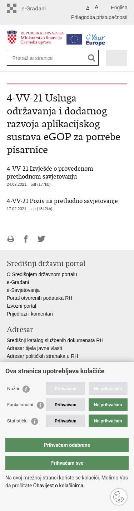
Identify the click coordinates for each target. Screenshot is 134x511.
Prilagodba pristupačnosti (99, 17)
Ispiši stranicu (10, 239)
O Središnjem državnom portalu (42, 274)
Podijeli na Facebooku (26, 239)
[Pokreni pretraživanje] (91, 58)
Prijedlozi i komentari (30, 314)
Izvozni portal (21, 306)
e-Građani (18, 282)
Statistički (17, 421)
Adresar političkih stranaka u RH (42, 356)
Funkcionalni (20, 404)
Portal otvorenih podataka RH (40, 298)
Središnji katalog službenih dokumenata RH (55, 340)
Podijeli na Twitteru (41, 239)
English (119, 7)
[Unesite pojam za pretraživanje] (38, 58)
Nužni (13, 388)
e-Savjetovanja (23, 290)
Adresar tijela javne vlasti (34, 348)
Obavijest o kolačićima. (58, 485)
